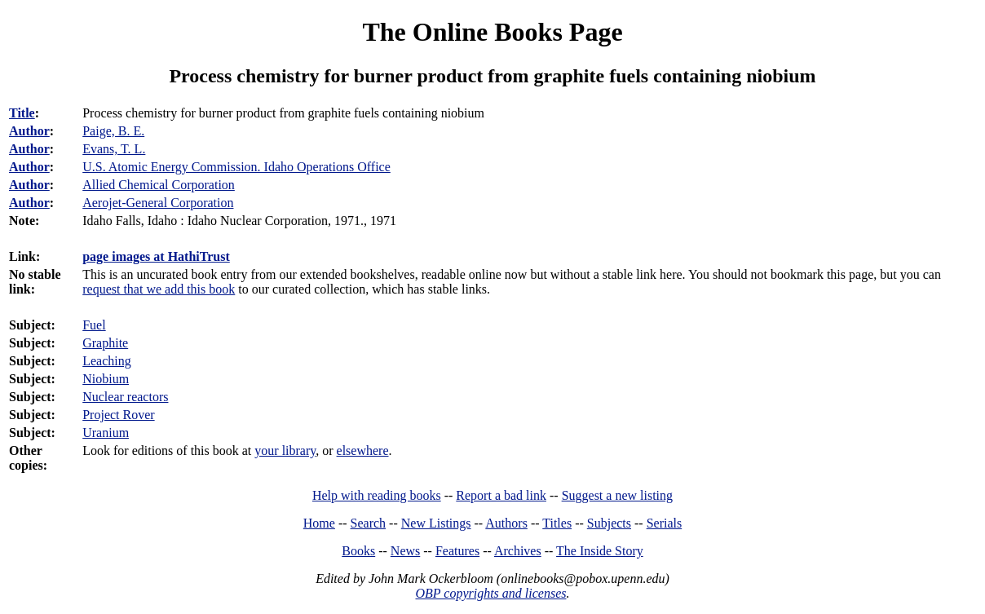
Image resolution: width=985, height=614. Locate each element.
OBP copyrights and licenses (490, 593)
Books (358, 551)
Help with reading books (376, 495)
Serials (664, 523)
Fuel (93, 325)
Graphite (105, 343)
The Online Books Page (492, 31)
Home (319, 523)
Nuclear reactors (125, 397)
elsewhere (363, 450)
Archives (517, 551)
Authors (506, 523)
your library (285, 450)
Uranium (105, 433)
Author (29, 131)
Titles (557, 523)
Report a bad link (501, 495)
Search (368, 523)
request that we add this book (158, 289)
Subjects (609, 523)
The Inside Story (599, 551)
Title (22, 113)
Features (457, 551)
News (405, 551)
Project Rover (118, 415)
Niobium (105, 379)
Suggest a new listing (617, 495)
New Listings (436, 523)
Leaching (106, 361)
